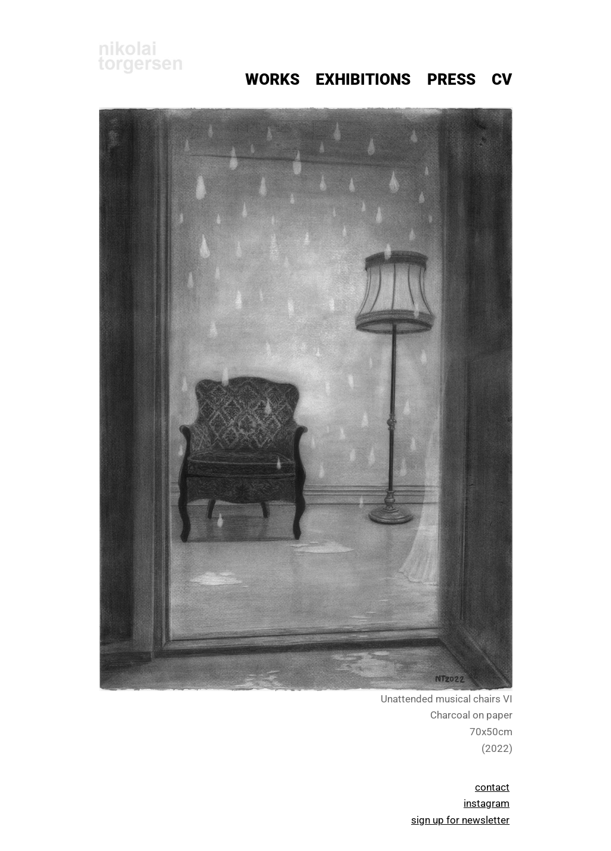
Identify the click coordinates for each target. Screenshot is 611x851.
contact (492, 787)
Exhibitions (363, 79)
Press (451, 79)
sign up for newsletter (460, 820)
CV (502, 79)
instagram (487, 803)
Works (272, 79)
